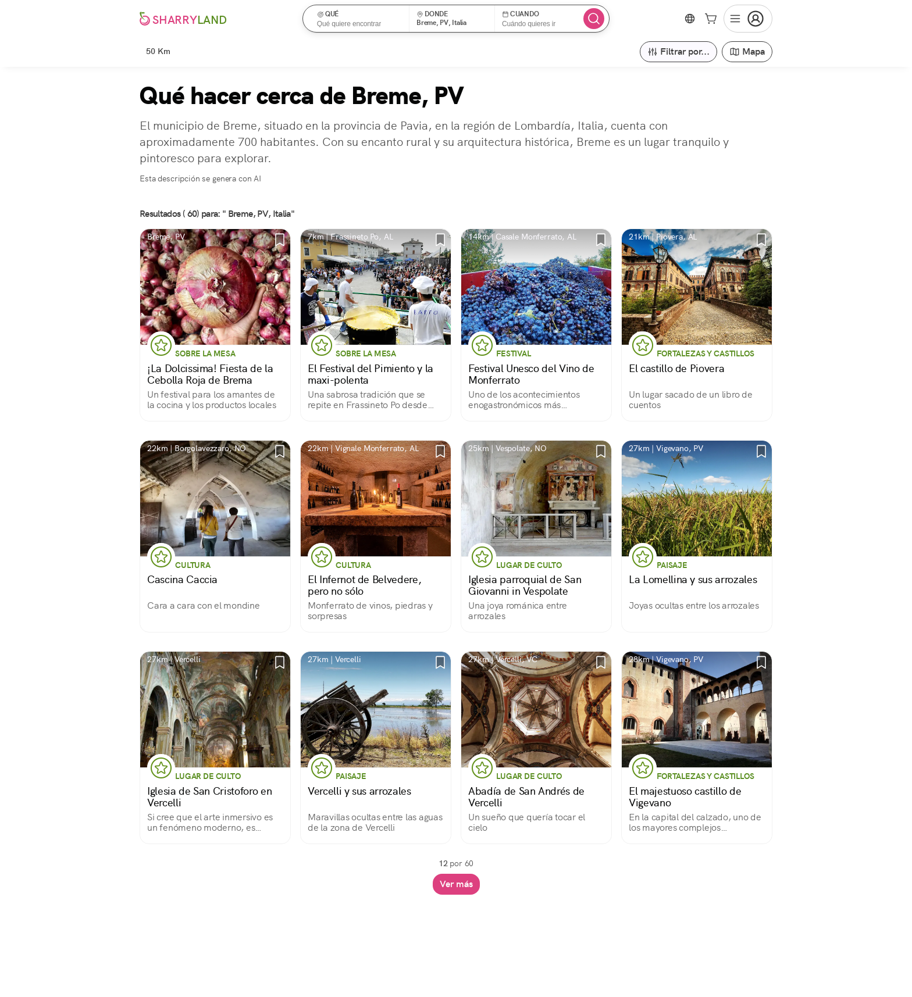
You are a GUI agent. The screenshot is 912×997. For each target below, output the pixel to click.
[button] (359, 18)
